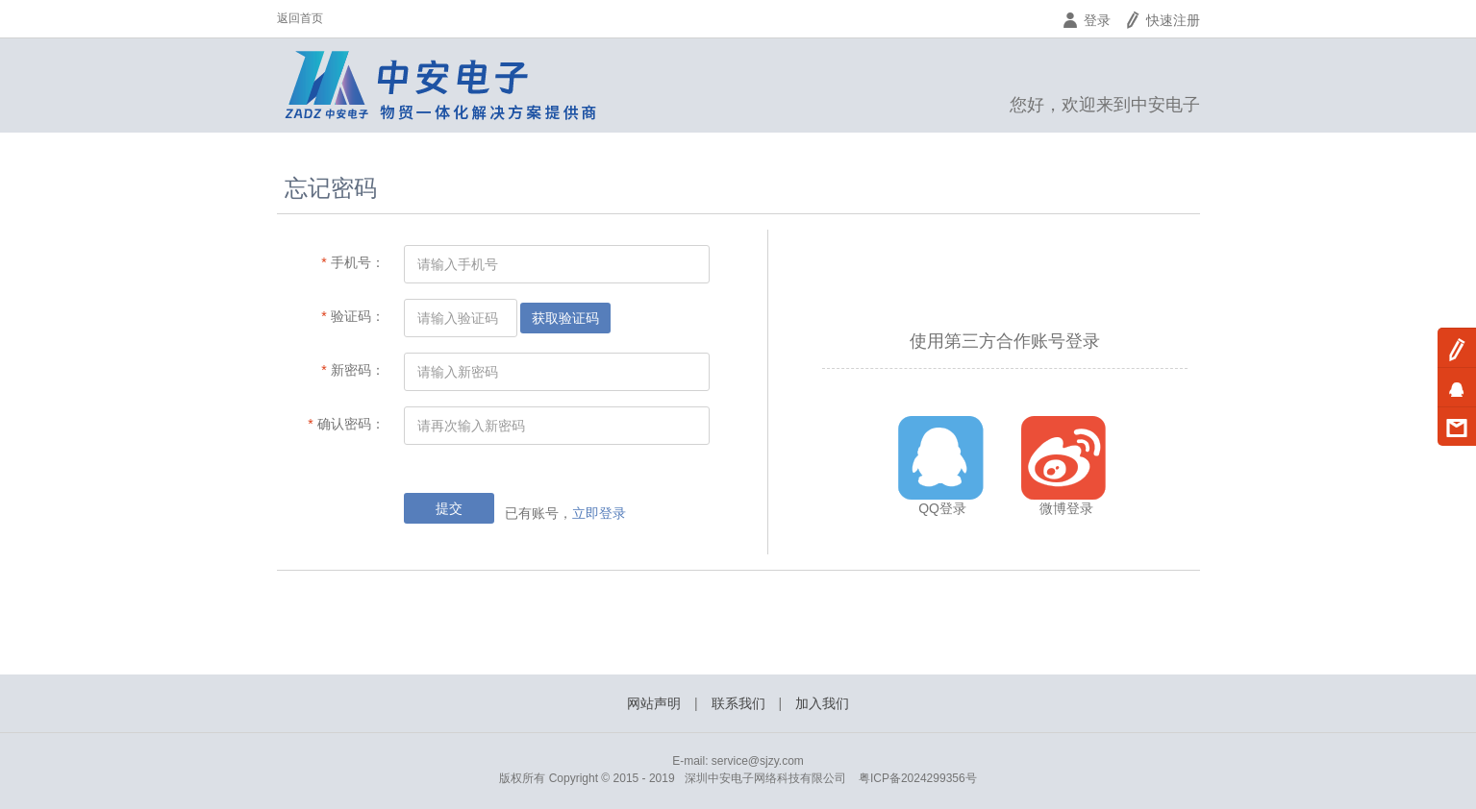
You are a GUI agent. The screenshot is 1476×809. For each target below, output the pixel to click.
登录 (1086, 20)
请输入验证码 (457, 318)
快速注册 (1162, 20)
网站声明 (654, 703)
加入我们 (822, 703)
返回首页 (300, 18)
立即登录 (599, 513)
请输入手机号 (457, 264)
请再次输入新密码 (471, 425)
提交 (449, 508)
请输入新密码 (457, 372)
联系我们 (738, 703)
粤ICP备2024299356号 (918, 778)
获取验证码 (565, 318)
